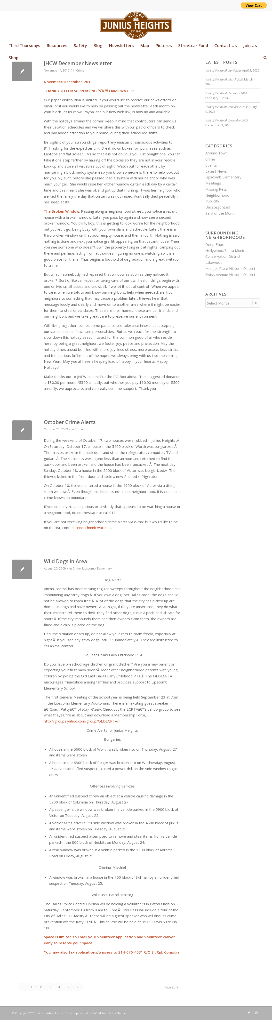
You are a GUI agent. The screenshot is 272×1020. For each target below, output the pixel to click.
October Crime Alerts (70, 422)
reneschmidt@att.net (93, 527)
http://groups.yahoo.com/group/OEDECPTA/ (81, 721)
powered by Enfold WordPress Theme (101, 1013)
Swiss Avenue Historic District (230, 274)
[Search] (263, 58)
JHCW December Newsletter (78, 63)
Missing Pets (216, 189)
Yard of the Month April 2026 (223, 70)
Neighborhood (217, 195)
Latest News (216, 171)
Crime (80, 70)
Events (211, 165)
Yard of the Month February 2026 (226, 93)
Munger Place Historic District (230, 268)
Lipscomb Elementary (97, 568)
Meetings (213, 183)
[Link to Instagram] (256, 1012)
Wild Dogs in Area (65, 561)
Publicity (212, 201)
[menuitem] (24, 46)
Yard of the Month (220, 213)
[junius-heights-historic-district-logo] (136, 25)
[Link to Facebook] (249, 1012)
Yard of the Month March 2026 (224, 79)
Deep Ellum (214, 244)
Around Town (216, 153)
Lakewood (214, 262)
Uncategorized (217, 207)
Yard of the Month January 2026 (225, 107)
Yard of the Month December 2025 (226, 120)
